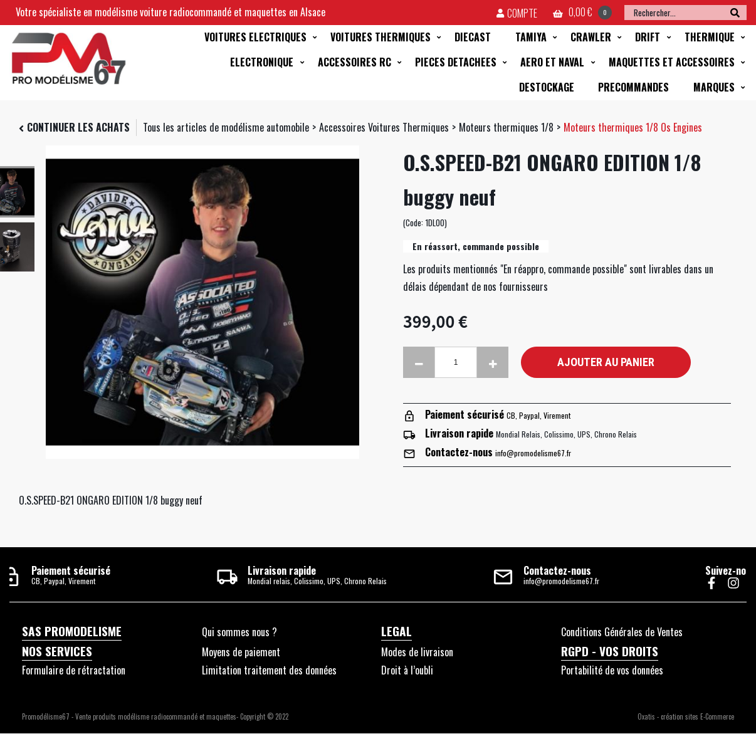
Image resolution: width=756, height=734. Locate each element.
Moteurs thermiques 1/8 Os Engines (633, 127)
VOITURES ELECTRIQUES (255, 37)
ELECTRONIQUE (261, 62)
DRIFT (647, 37)
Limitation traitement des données (269, 670)
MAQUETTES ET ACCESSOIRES (672, 62)
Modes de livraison (417, 651)
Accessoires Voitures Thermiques (384, 127)
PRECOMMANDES (633, 87)
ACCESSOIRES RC (354, 62)
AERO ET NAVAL (552, 62)
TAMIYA (531, 37)
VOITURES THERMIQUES (380, 37)
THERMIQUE (710, 37)
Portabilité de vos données (612, 670)
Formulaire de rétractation (73, 670)
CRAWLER (590, 37)
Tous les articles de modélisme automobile (226, 127)
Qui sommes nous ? (239, 631)
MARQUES (714, 87)
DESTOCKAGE (546, 87)
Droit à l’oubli (407, 670)
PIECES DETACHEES (455, 62)
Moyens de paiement (241, 651)
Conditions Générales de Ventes (622, 631)
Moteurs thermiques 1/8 (506, 127)
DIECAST (472, 37)
